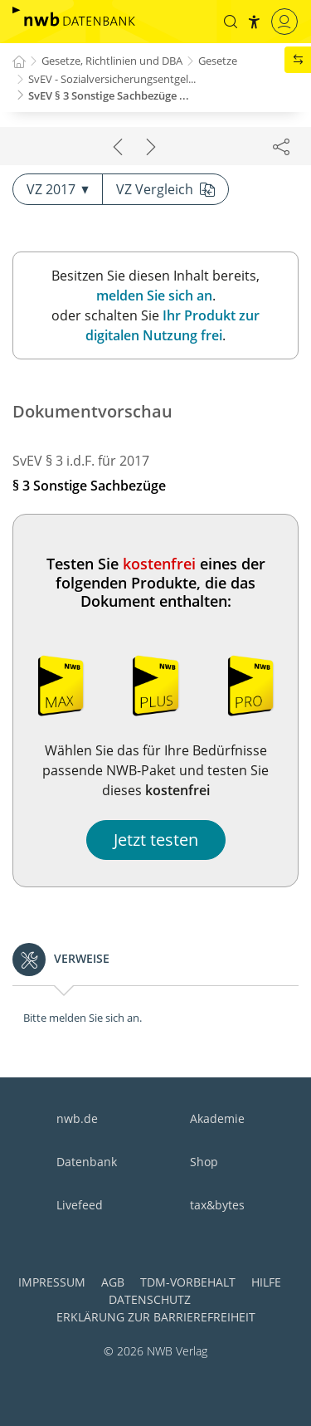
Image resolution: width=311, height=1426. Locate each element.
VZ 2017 (58, 189)
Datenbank (86, 1162)
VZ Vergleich (165, 189)
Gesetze (217, 60)
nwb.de (77, 1118)
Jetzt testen (156, 839)
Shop (204, 1162)
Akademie (217, 1118)
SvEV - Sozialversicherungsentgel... (112, 78)
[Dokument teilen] (281, 146)
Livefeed (79, 1205)
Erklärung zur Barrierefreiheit (155, 1317)
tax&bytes (217, 1205)
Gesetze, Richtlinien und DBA (111, 60)
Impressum (51, 1282)
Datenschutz (150, 1299)
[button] (230, 21)
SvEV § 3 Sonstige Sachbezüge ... (108, 95)
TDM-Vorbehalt (188, 1282)
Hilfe (266, 1282)
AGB (112, 1282)
